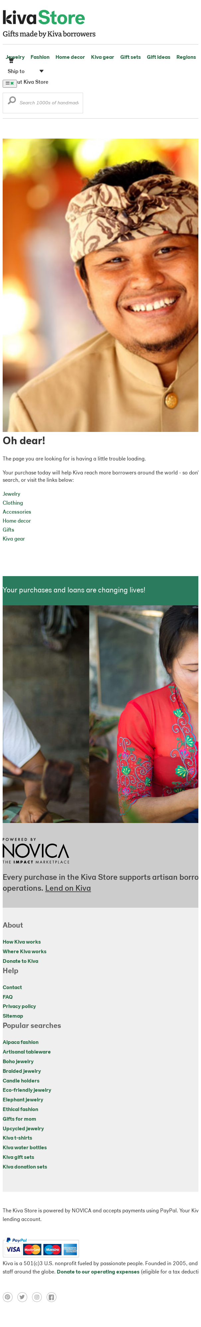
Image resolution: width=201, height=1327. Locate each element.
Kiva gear (102, 57)
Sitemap (13, 1016)
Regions (186, 57)
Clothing (13, 503)
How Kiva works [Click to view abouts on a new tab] (22, 942)
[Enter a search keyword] (43, 103)
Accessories (17, 512)
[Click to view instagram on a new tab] (39, 1300)
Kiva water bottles (25, 1148)
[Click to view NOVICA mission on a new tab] (36, 865)
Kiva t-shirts (17, 1138)
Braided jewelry (22, 1071)
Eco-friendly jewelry (27, 1090)
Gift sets (130, 57)
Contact (12, 987)
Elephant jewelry (23, 1100)
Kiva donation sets (25, 1167)
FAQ (8, 997)
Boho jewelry (18, 1062)
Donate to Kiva (20, 961)
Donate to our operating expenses (98, 1272)
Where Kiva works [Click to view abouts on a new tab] (25, 952)
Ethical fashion (20, 1109)
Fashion (40, 57)
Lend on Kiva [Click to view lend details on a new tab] (68, 889)
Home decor (70, 57)
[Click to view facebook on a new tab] (53, 1300)
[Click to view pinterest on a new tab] (10, 1300)
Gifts (8, 530)
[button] (12, 102)
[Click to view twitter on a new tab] (24, 1300)
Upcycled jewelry (23, 1129)
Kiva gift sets (18, 1157)
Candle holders (21, 1081)
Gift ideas (158, 57)
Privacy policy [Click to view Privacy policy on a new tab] (19, 1006)
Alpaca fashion (21, 1042)
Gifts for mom (19, 1119)
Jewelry (15, 57)
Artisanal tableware (27, 1052)
